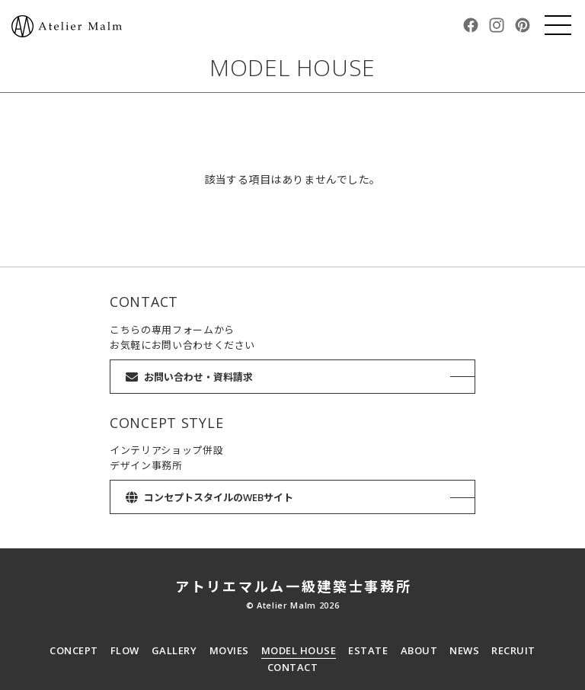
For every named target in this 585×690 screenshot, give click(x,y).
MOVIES (229, 650)
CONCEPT (74, 650)
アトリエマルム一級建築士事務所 (293, 586)
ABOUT (419, 650)
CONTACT (292, 667)
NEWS (464, 650)
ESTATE (368, 650)
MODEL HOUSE (299, 650)
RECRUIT (513, 650)
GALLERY (174, 650)
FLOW (124, 650)
